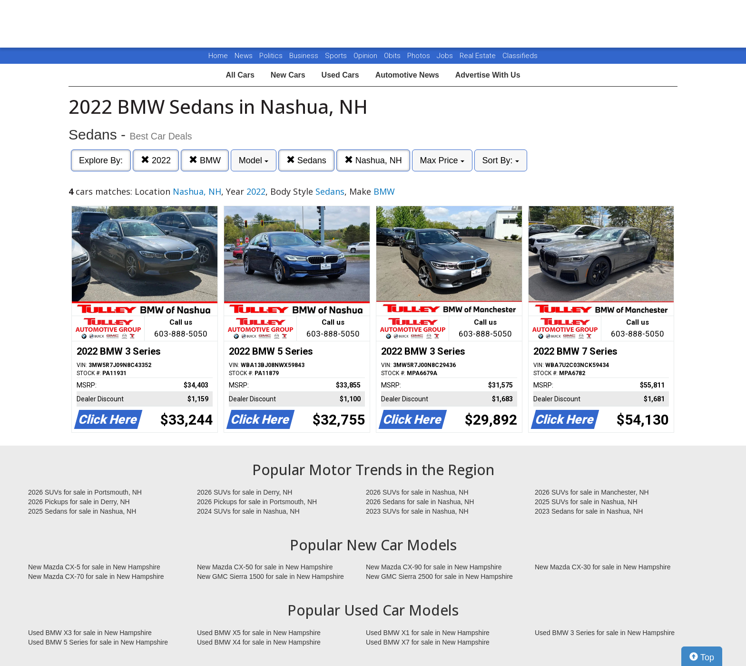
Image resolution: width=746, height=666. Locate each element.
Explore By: (101, 160)
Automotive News (407, 75)
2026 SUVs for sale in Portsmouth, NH (85, 492)
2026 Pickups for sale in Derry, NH (79, 502)
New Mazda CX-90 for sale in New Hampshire (434, 567)
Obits (393, 55)
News (244, 55)
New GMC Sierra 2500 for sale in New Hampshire (439, 576)
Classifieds (520, 55)
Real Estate (479, 55)
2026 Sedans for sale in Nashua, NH (420, 502)
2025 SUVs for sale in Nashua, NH (586, 502)
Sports (337, 55)
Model (253, 160)
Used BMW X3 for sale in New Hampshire (90, 632)
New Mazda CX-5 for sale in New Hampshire (94, 567)
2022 (156, 160)
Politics (271, 55)
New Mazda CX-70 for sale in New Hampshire (96, 576)
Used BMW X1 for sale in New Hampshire (428, 632)
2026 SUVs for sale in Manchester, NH (592, 492)
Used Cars (340, 75)
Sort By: (500, 160)
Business (304, 55)
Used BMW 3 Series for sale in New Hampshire (605, 632)
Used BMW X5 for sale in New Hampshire (259, 632)
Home (218, 55)
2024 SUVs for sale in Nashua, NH (248, 511)
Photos (419, 55)
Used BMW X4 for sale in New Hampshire (259, 642)
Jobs (446, 55)
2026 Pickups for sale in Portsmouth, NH (257, 502)
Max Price (442, 160)
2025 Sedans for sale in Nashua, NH (82, 511)
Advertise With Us (487, 75)
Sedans (306, 160)
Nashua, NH (373, 160)
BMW (205, 160)
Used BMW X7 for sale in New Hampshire (428, 642)
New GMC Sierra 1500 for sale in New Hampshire (270, 576)
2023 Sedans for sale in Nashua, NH (589, 511)
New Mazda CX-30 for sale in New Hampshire (603, 567)
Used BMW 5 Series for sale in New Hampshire (98, 642)
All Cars (240, 75)
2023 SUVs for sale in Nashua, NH (417, 511)
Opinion (366, 55)
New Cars (288, 75)
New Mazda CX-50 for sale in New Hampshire (265, 567)
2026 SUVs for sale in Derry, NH (244, 492)
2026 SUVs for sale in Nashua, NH (417, 492)
